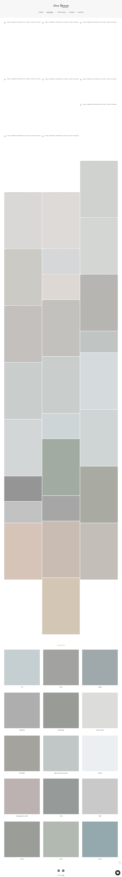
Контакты (80, 12)
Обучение (71, 12)
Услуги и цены (61, 12)
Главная (41, 12)
